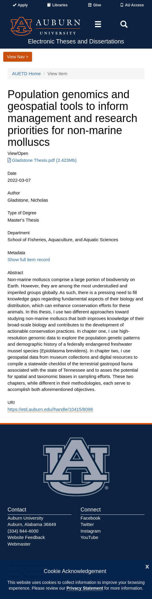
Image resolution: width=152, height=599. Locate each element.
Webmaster (19, 543)
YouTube (89, 537)
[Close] (147, 566)
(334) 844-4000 (23, 530)
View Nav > (17, 56)
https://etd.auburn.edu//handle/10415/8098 (50, 409)
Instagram (91, 530)
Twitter (87, 524)
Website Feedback (26, 537)
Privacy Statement (84, 588)
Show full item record (29, 259)
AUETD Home (26, 73)
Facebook (90, 518)
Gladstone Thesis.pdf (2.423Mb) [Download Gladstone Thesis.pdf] (42, 160)
